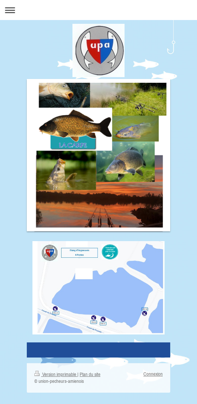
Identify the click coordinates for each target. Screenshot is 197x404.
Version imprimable (55, 374)
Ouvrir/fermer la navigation (98, 10)
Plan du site (90, 374)
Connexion (153, 374)
